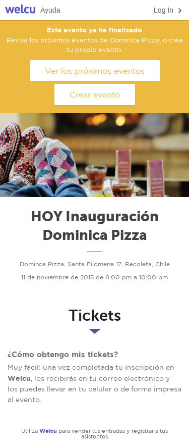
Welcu (20, 10)
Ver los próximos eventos (95, 70)
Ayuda (50, 10)
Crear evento (95, 94)
